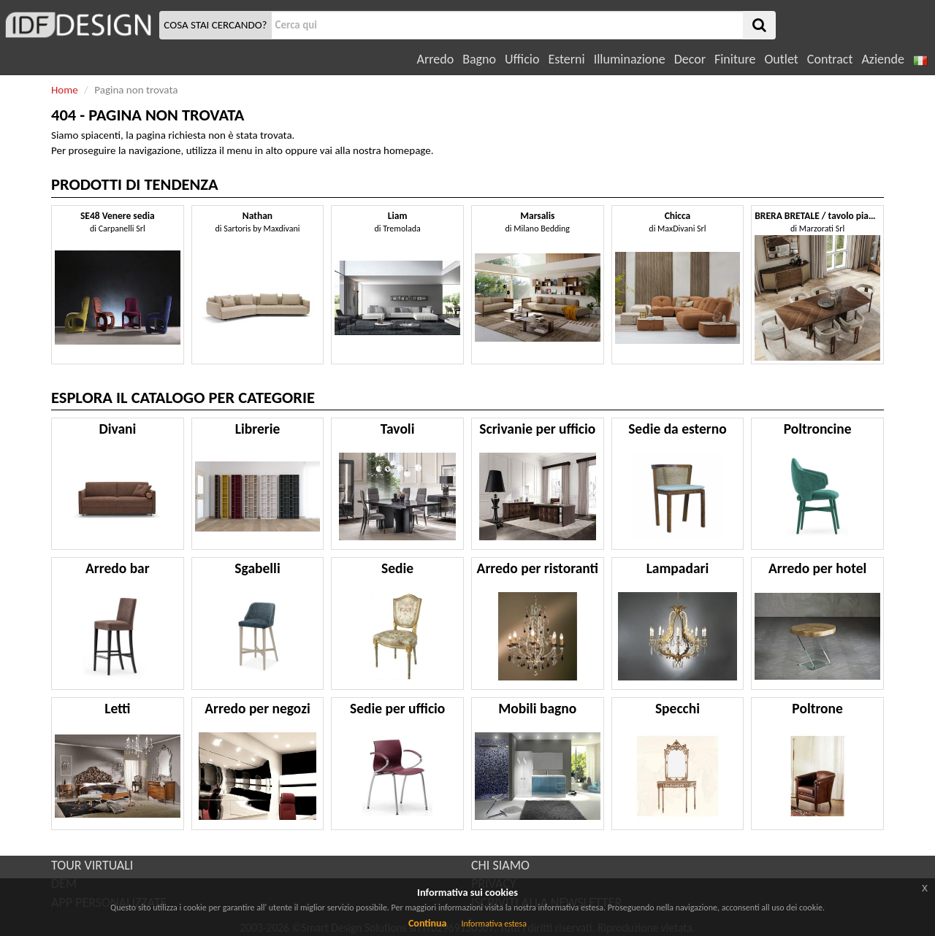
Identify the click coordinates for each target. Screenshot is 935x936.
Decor (690, 59)
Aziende (882, 59)
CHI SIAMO (500, 865)
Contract (830, 59)
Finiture (734, 59)
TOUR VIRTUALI (92, 865)
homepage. (408, 150)
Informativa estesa (494, 923)
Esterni (566, 59)
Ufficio (522, 59)
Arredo (435, 59)
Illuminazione (629, 59)
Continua (427, 923)
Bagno (479, 59)
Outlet (781, 59)
